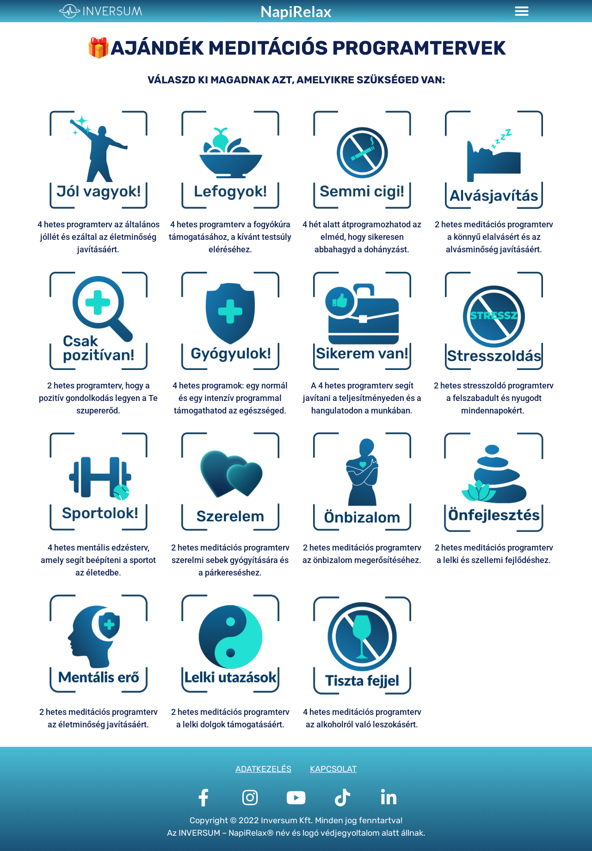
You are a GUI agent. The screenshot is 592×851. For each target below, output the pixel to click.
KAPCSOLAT (333, 769)
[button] (522, 11)
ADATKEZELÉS (263, 769)
